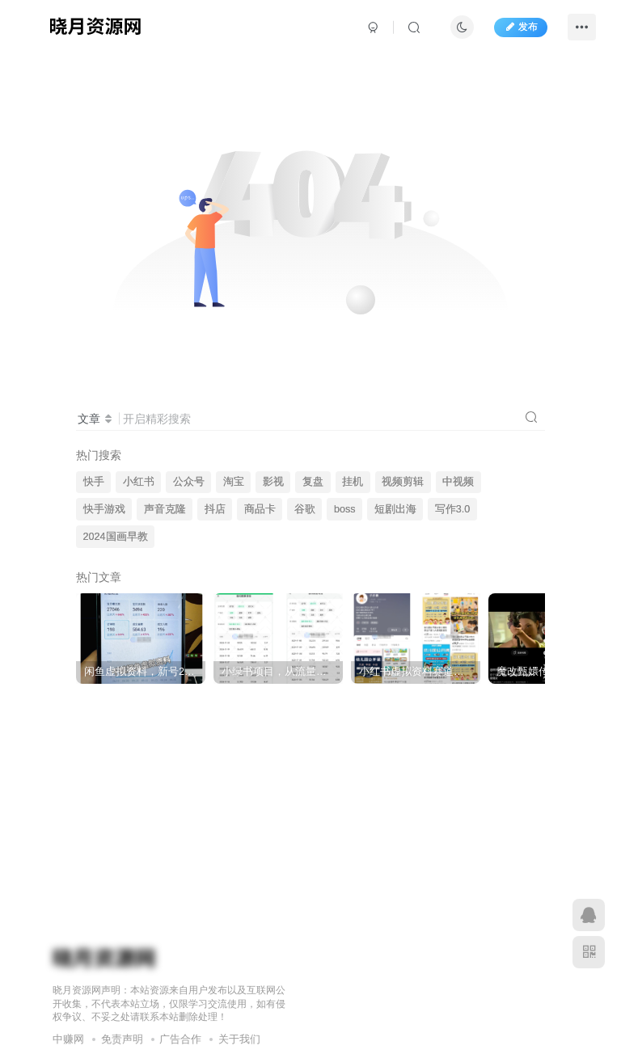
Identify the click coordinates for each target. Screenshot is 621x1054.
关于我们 (239, 1039)
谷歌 (304, 509)
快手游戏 (104, 509)
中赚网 (68, 1039)
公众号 (189, 481)
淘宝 (233, 481)
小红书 (138, 481)
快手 (93, 481)
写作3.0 (453, 509)
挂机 (352, 481)
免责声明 (122, 1039)
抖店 (215, 509)
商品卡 (260, 509)
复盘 (312, 481)
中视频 (458, 481)
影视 (273, 481)
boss (345, 509)
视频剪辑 (403, 481)
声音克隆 (165, 509)
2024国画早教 (115, 536)
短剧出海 (395, 509)
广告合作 (180, 1039)
